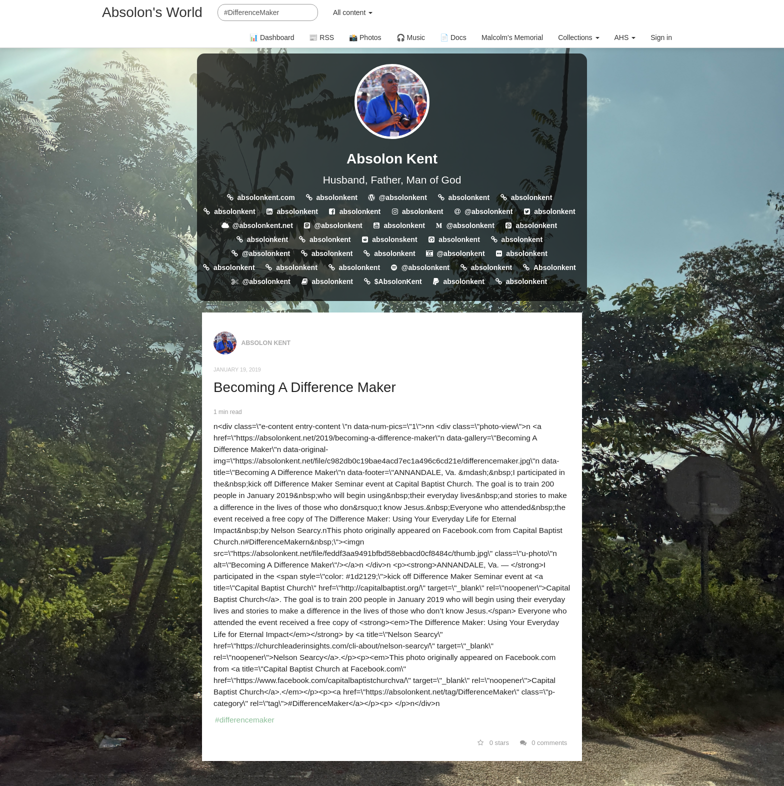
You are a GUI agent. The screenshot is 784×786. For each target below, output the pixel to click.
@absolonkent (403, 198)
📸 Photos (365, 38)
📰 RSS (321, 38)
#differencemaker (244, 720)
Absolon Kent (392, 158)
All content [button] (352, 12)
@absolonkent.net (262, 226)
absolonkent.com (266, 198)
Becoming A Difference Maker (305, 387)
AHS (625, 38)
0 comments (544, 742)
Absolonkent (555, 268)
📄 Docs (453, 38)
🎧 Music (410, 38)
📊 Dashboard (272, 38)
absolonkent (336, 198)
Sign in (661, 38)
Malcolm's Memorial (512, 38)
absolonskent (394, 240)
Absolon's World (152, 12)
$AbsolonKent (398, 282)
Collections (578, 38)
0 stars (493, 742)
